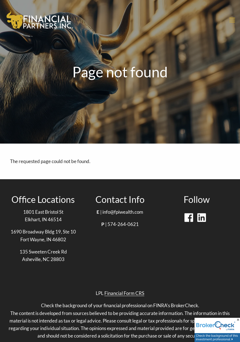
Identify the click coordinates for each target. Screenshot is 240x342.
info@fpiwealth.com (122, 212)
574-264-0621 (123, 224)
